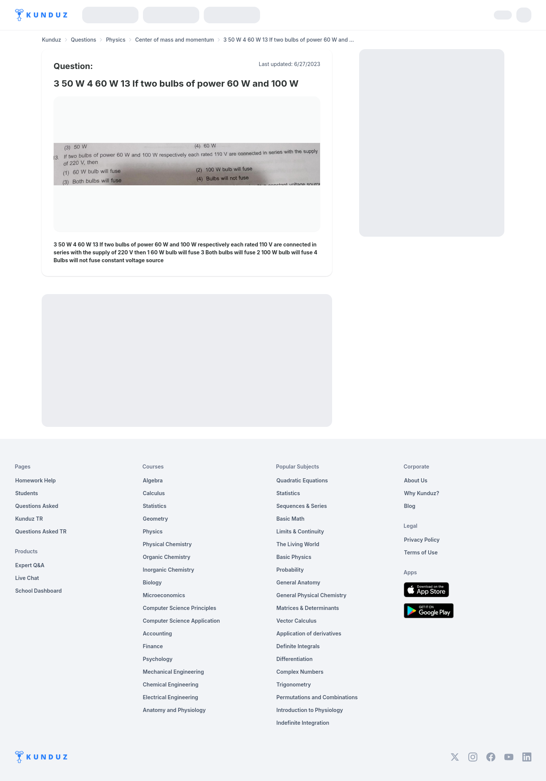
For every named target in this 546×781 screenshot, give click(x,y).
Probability (290, 569)
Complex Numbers (300, 671)
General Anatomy (298, 582)
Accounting (157, 633)
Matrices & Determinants (308, 608)
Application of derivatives (309, 633)
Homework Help (35, 480)
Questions (83, 39)
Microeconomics (164, 595)
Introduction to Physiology (310, 710)
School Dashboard (38, 590)
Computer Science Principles (180, 608)
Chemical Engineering (171, 684)
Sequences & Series (302, 506)
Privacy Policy (422, 539)
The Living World (298, 544)
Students (26, 493)
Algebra (153, 480)
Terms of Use (421, 552)
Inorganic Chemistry (168, 569)
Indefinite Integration (303, 722)
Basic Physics (294, 557)
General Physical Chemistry (312, 595)
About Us (415, 480)
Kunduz (51, 39)
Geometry (155, 518)
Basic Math (291, 518)
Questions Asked (37, 506)
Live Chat (27, 578)
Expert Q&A (30, 565)
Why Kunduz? (421, 493)
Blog (409, 506)
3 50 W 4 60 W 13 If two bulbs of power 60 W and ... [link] (288, 39)
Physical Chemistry (167, 544)
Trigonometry (294, 684)
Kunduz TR (29, 518)
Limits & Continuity (300, 531)
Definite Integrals (298, 646)
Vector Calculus (297, 620)
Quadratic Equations (302, 480)
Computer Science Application (181, 620)
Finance (153, 646)
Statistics (155, 506)
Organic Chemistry (167, 557)
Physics (115, 39)
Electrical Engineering (171, 697)
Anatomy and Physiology (174, 710)
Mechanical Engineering (173, 671)
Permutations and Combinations (317, 697)
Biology (152, 582)
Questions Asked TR (41, 531)
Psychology (158, 659)
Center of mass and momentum (174, 39)
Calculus (154, 493)
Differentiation (295, 659)
